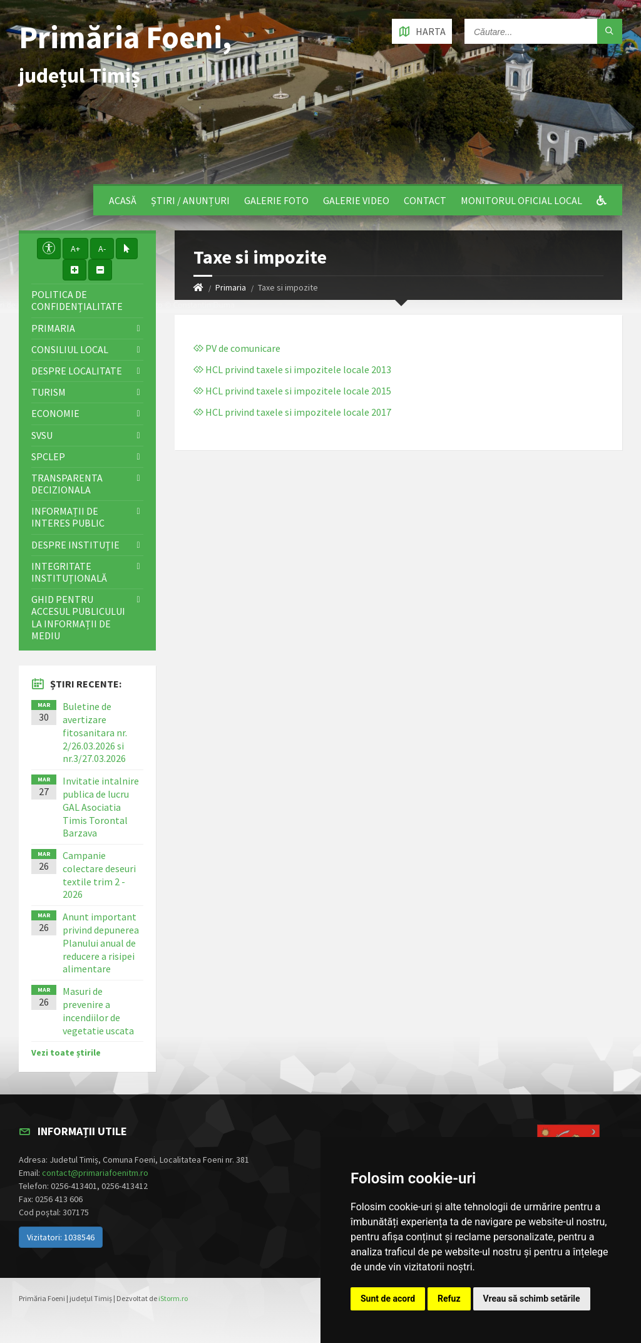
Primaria (230, 287)
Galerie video (356, 200)
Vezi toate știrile (66, 1052)
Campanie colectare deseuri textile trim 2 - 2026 (99, 874)
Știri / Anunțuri (190, 200)
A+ (75, 248)
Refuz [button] (449, 1299)
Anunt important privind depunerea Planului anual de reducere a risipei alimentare (101, 942)
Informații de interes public (68, 517)
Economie (55, 413)
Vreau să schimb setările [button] (531, 1299)
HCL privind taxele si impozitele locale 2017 (292, 412)
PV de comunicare (236, 348)
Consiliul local (69, 349)
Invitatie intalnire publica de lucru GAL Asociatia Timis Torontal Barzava (101, 806)
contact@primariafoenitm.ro (95, 1172)
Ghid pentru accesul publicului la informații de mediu (78, 617)
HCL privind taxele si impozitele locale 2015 (292, 390)
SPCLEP (48, 456)
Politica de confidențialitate (77, 300)
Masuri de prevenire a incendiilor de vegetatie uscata (98, 1010)
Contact (425, 200)
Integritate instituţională (69, 572)
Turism (48, 392)
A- (102, 248)
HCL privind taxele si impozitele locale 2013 (292, 369)
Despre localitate (76, 370)
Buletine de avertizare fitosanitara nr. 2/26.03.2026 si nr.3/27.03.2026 (95, 732)
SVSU (42, 435)
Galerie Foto (276, 200)
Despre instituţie (75, 544)
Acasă (122, 200)
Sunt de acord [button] (388, 1299)
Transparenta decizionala (67, 483)
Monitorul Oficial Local (521, 200)
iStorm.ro (173, 1298)
